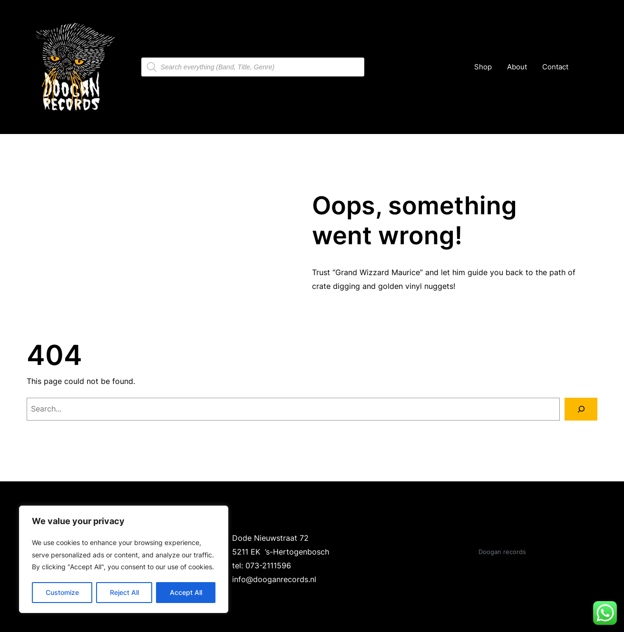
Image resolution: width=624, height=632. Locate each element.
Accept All (186, 592)
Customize (62, 592)
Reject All (124, 592)
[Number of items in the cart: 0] (587, 67)
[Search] (581, 409)
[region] (123, 559)
